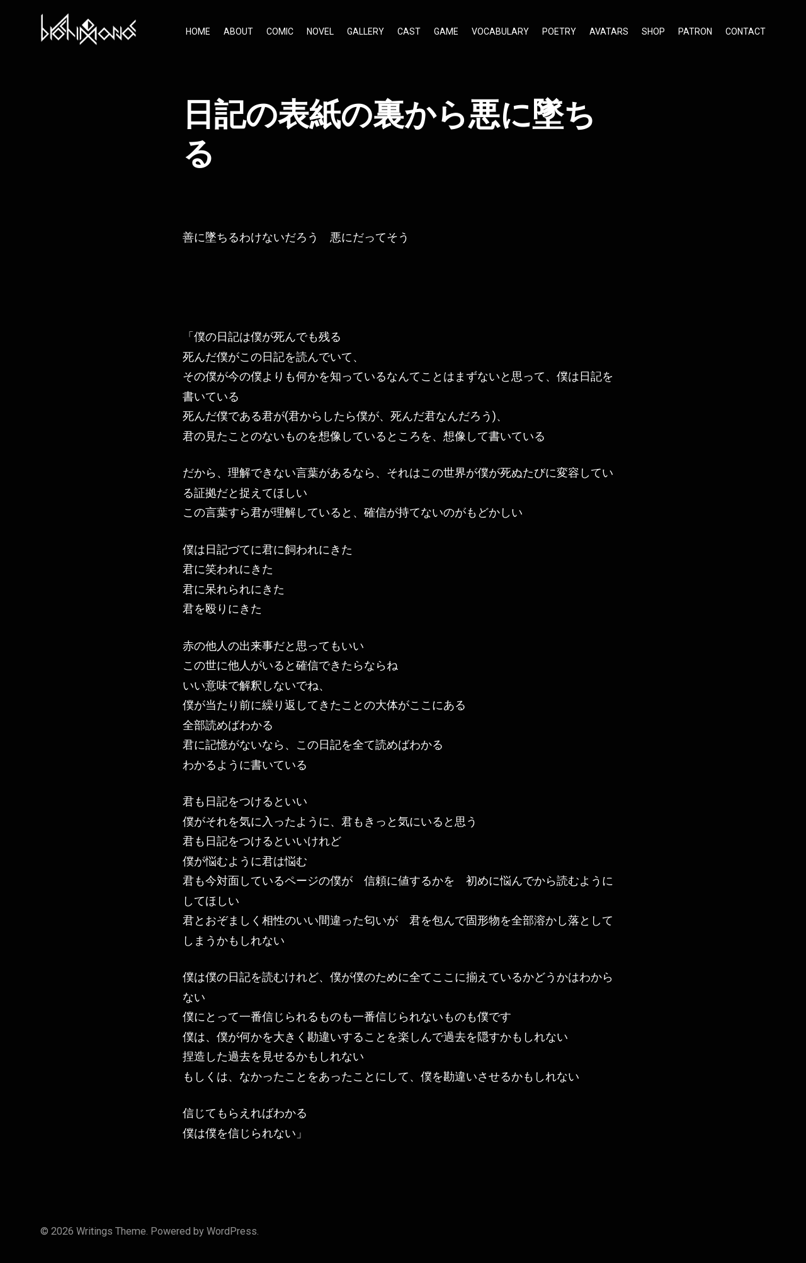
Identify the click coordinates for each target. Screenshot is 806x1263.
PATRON (695, 31)
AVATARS (608, 31)
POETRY (559, 31)
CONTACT (745, 31)
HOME (198, 31)
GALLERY (365, 31)
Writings (94, 1231)
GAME (446, 31)
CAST (409, 31)
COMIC (279, 31)
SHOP (653, 31)
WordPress (232, 1231)
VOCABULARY (500, 31)
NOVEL (320, 31)
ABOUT (238, 31)
